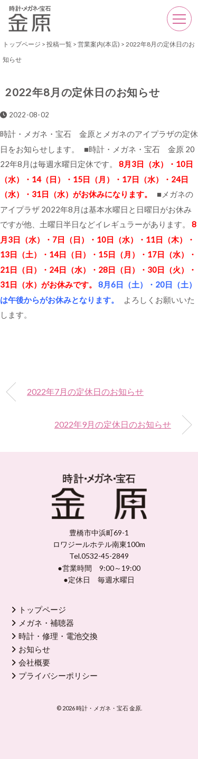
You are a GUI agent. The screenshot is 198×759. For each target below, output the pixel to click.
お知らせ (34, 649)
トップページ (42, 609)
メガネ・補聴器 (46, 622)
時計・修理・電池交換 (58, 636)
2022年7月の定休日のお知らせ (85, 391)
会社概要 (34, 662)
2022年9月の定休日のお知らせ (112, 424)
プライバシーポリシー (58, 675)
